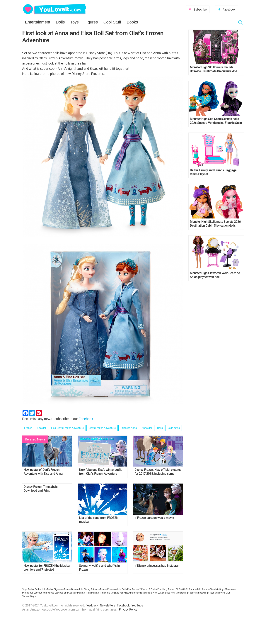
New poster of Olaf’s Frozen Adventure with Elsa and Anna (43, 472)
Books (132, 22)
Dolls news (174, 428)
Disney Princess (92, 589)
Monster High (84, 592)
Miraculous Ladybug (32, 592)
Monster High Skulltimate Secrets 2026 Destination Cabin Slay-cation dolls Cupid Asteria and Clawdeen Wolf (215, 224)
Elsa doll (41, 428)
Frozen (28, 428)
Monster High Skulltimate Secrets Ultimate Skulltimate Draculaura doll (213, 69)
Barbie (31, 589)
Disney (67, 589)
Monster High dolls (100, 592)
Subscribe (200, 9)
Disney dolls (77, 589)
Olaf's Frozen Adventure (102, 428)
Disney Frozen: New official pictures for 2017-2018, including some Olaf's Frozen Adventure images (157, 472)
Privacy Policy (128, 609)
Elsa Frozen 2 (134, 589)
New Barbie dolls (133, 592)
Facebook (229, 9)
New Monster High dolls (183, 592)
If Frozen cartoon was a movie (154, 518)
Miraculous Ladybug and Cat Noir (60, 592)
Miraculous (230, 589)
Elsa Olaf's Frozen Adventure (67, 428)
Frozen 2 (145, 589)
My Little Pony (118, 592)
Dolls (60, 22)
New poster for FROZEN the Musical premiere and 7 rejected (47, 568)
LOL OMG (179, 589)
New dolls (147, 592)
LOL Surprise (190, 589)
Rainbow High (202, 592)
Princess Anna (128, 428)
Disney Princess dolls (110, 589)
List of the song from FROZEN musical (98, 520)
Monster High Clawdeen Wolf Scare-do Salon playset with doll (215, 275)
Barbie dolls (41, 589)
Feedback (92, 605)
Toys (74, 22)
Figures (91, 22)
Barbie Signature (55, 589)
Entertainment (37, 22)
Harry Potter (168, 589)
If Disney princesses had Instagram (157, 566)
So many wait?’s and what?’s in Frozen (99, 568)
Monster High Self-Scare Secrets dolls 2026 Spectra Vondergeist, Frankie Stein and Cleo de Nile (216, 121)
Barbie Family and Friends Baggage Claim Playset (213, 172)
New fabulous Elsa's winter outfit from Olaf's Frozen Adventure (100, 472)
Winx (217, 592)
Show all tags (29, 596)
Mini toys (219, 589)
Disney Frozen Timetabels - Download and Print (41, 489)
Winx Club (225, 592)
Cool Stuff (112, 22)
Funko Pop (156, 589)
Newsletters (107, 605)
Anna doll (147, 428)
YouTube (137, 605)
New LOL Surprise (161, 592)
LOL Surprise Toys (206, 589)
